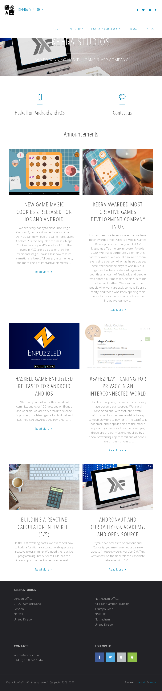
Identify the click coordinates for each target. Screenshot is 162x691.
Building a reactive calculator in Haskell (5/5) (44, 526)
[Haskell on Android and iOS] (39, 99)
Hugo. (152, 682)
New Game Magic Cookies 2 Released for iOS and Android (44, 211)
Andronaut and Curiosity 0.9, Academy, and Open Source (118, 526)
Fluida (142, 682)
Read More (44, 271)
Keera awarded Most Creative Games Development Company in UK (118, 215)
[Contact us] (122, 99)
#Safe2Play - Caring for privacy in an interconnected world (118, 386)
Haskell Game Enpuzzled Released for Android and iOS (44, 386)
